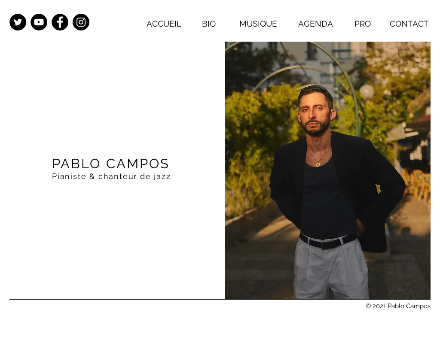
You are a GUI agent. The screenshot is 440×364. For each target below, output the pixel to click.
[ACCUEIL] (163, 23)
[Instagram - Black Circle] (81, 22)
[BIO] (208, 23)
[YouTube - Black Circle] (39, 22)
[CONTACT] (409, 23)
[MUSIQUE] (258, 23)
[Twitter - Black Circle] (17, 22)
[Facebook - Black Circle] (60, 22)
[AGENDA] (315, 23)
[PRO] (362, 23)
